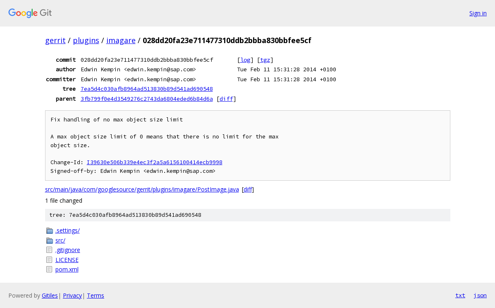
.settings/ (67, 230)
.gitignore (67, 250)
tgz (265, 59)
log (245, 59)
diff (226, 98)
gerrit (55, 40)
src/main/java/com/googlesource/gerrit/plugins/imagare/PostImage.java (142, 189)
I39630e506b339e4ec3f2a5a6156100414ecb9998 (154, 162)
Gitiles (50, 295)
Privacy (72, 295)
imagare (121, 40)
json (480, 295)
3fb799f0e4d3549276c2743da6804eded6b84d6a (147, 98)
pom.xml (67, 269)
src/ (60, 240)
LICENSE (67, 260)
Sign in (478, 13)
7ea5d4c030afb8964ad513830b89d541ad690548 (147, 88)
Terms (95, 295)
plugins (86, 40)
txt (460, 295)
